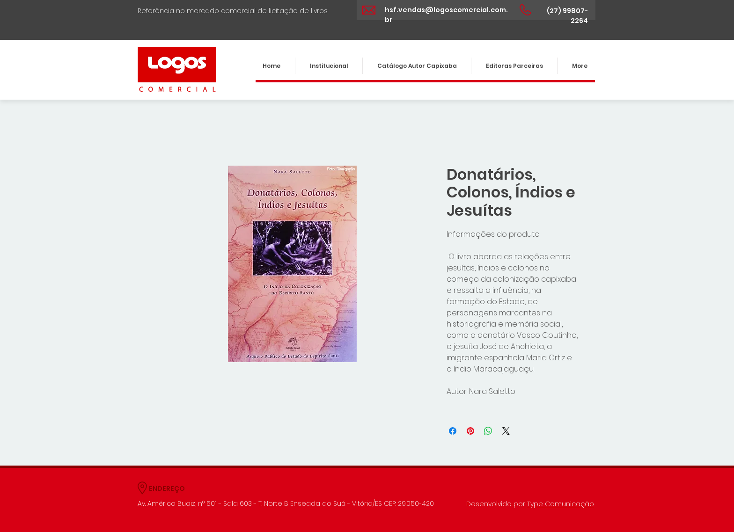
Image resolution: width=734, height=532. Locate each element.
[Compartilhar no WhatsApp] (488, 431)
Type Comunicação (560, 504)
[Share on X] (506, 431)
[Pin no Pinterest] (470, 431)
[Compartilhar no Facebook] (452, 431)
